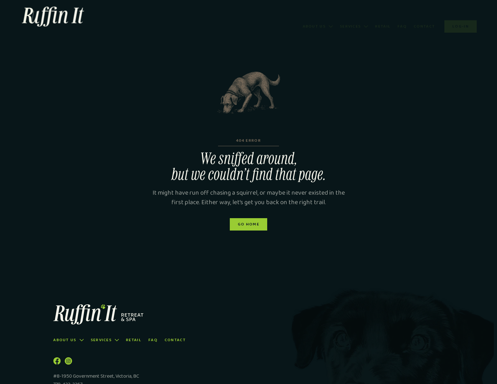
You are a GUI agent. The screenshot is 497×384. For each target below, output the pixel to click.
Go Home (248, 225)
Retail (382, 18)
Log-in (460, 18)
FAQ (402, 18)
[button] (318, 18)
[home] (65, 17)
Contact (424, 18)
